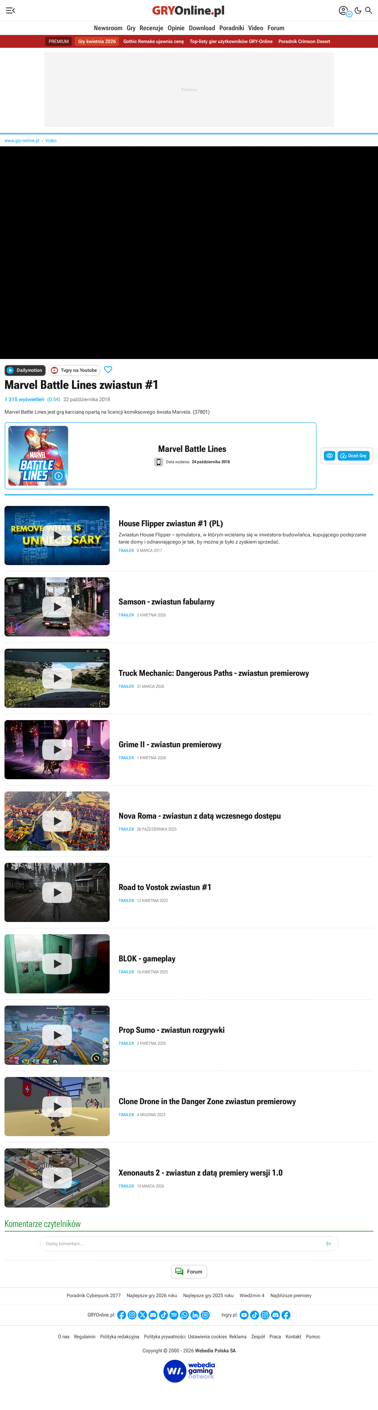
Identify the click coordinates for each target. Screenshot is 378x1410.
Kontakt (293, 1337)
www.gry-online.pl (21, 140)
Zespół (258, 1337)
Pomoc (313, 1337)
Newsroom (108, 28)
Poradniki (231, 28)
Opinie (176, 28)
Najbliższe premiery (290, 1295)
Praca (275, 1337)
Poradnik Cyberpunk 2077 (94, 1295)
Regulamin (84, 1337)
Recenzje (151, 28)
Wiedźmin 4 (252, 1295)
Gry (131, 28)
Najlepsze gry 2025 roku (208, 1295)
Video (255, 28)
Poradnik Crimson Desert (304, 41)
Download (202, 28)
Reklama (238, 1337)
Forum (275, 28)
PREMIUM (59, 41)
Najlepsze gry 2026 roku (152, 1295)
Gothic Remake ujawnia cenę (153, 41)
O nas (63, 1337)
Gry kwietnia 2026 (97, 41)
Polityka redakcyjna (119, 1337)
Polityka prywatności (165, 1337)
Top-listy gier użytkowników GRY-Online (231, 41)
